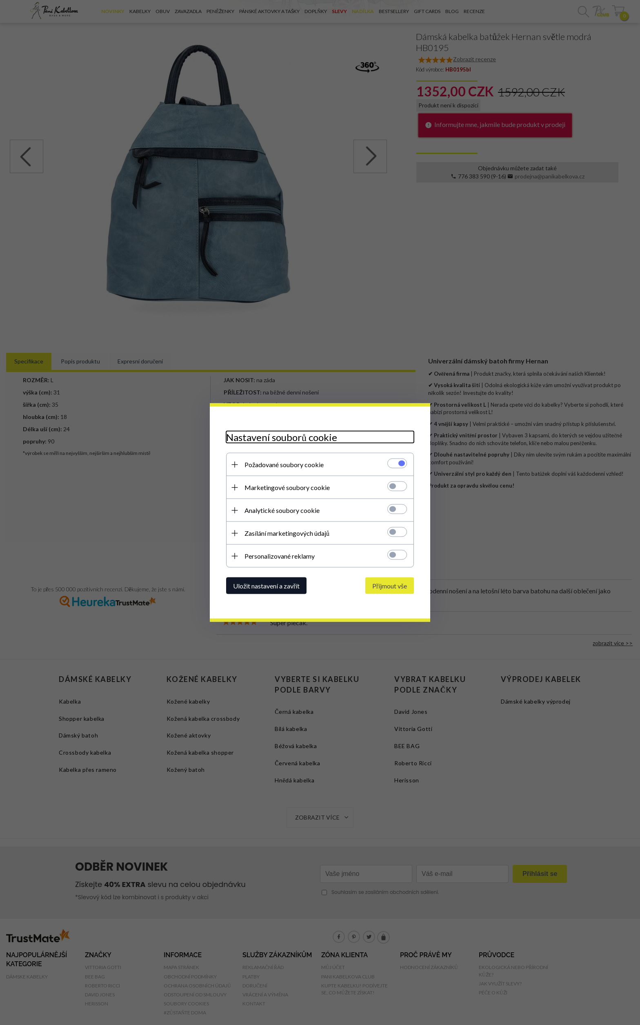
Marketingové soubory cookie (287, 487)
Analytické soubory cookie (282, 510)
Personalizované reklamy (279, 556)
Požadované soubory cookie (284, 464)
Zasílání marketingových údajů (286, 533)
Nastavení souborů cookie (281, 437)
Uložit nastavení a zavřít (266, 586)
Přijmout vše (389, 586)
